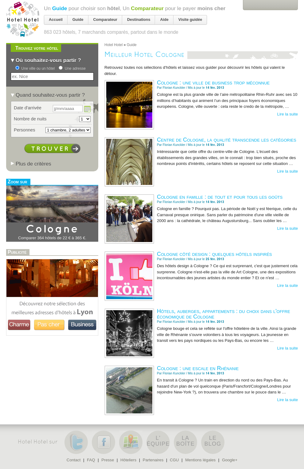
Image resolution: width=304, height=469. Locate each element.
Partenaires (153, 460)
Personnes (24, 129)
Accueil (56, 20)
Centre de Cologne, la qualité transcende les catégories (226, 140)
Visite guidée (190, 20)
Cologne (52, 229)
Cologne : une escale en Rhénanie (198, 368)
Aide (164, 20)
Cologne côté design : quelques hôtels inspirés (214, 254)
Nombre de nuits (30, 118)
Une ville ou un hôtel (38, 68)
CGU (174, 460)
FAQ (91, 460)
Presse (107, 460)
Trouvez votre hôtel (36, 48)
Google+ (229, 460)
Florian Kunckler (174, 87)
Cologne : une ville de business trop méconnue (213, 83)
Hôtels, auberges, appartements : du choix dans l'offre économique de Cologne (223, 314)
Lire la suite (287, 114)
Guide (59, 8)
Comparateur (147, 8)
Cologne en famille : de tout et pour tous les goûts (220, 197)
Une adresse (75, 68)
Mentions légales (200, 460)
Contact (73, 460)
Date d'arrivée (27, 107)
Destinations (138, 20)
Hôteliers (128, 460)
